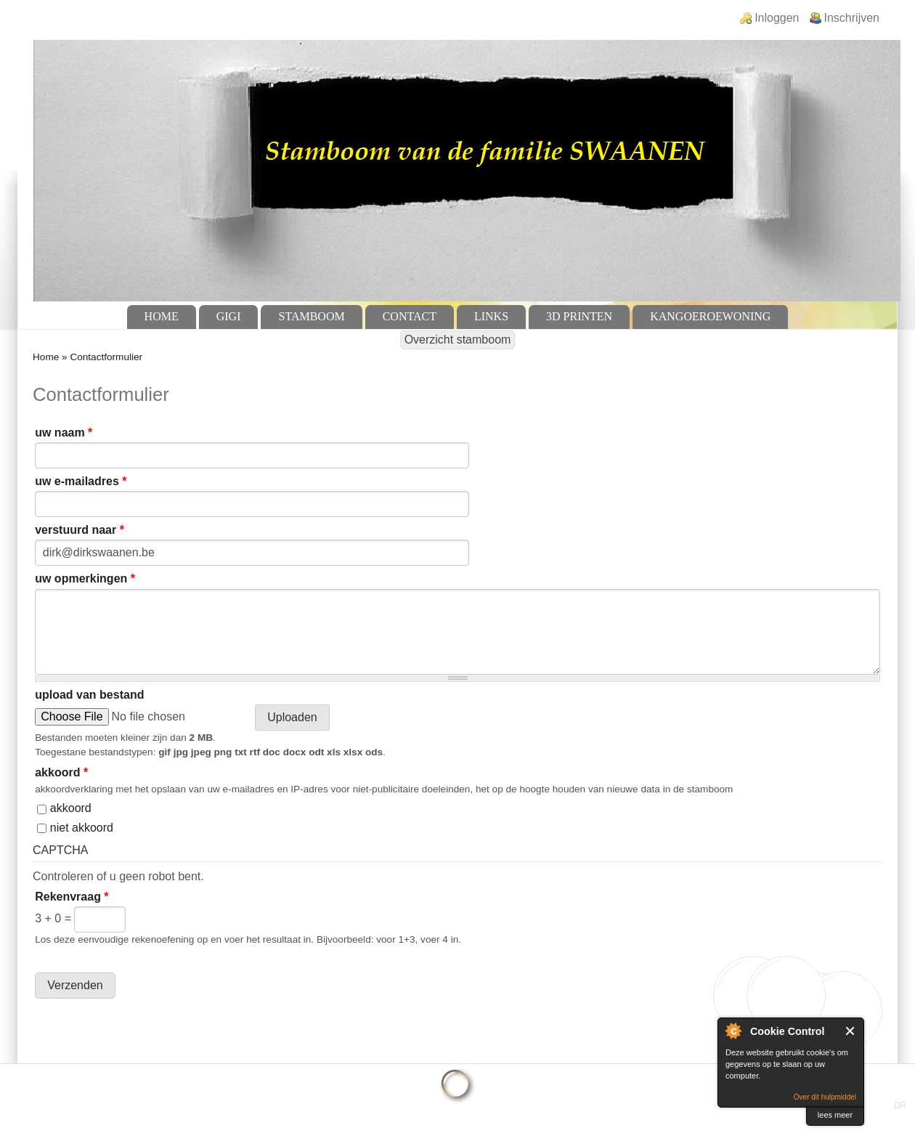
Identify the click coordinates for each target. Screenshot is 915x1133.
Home (162, 316)
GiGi (228, 316)
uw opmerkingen (85, 578)
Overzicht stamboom (457, 339)
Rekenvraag (71, 896)
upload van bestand (89, 695)
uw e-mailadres (80, 481)
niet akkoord (81, 827)
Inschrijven (851, 18)
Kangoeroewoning (710, 316)
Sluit (850, 1031)
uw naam (63, 432)
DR (900, 1105)
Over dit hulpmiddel (825, 1097)
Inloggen (777, 18)
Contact (409, 316)
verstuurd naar (79, 530)
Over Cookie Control (732, 1030)
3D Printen (579, 316)
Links (491, 316)
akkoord (61, 772)
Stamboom (311, 316)
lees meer (835, 1114)
